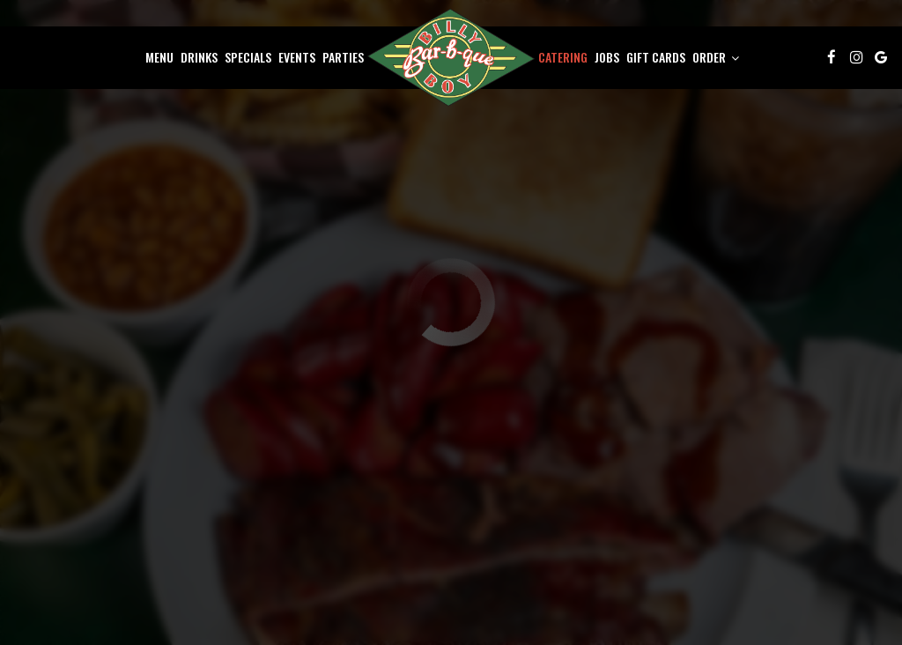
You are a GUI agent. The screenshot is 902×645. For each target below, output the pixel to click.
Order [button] (715, 57)
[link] (451, 58)
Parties (343, 57)
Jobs (607, 57)
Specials (248, 57)
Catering (563, 57)
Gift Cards (655, 57)
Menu (159, 57)
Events (296, 57)
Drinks (199, 57)
